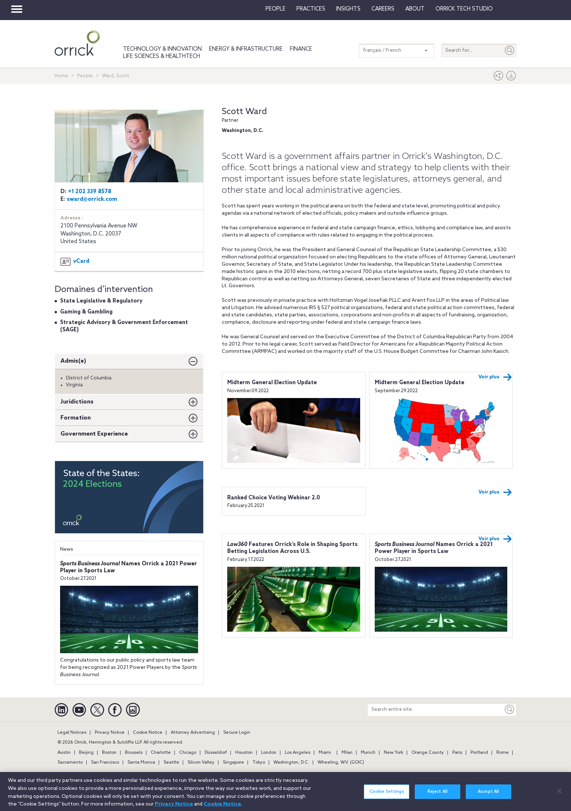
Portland (479, 752)
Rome (502, 752)
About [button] (415, 9)
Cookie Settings (387, 796)
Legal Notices (72, 732)
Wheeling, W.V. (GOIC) (341, 762)
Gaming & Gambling (86, 312)
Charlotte (161, 752)
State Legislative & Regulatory (101, 301)
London (268, 752)
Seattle (171, 762)
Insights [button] (348, 9)
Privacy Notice (110, 732)
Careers (382, 9)
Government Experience (94, 433)
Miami (325, 752)
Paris (457, 752)
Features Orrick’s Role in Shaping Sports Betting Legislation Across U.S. (292, 548)
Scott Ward (244, 111)
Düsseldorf (216, 752)
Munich (368, 752)
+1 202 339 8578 (89, 191)
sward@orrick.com (92, 199)
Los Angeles (297, 752)
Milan (347, 752)
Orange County (427, 752)
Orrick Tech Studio (464, 9)
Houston (244, 752)
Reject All (438, 796)
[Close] (559, 795)
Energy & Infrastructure (246, 49)
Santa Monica (141, 762)
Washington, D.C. (291, 762)
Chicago (187, 752)
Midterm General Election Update (272, 382)
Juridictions (77, 401)
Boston (109, 752)
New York (393, 752)
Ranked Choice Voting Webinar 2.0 (273, 498)
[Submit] (509, 50)
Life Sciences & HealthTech (161, 56)
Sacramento (70, 762)
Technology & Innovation (162, 49)
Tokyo (258, 762)
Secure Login (236, 732)
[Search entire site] (435, 709)
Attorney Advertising (193, 732)
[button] (498, 77)
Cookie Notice (147, 732)
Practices (310, 9)
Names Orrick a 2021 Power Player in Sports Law (434, 548)
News (66, 549)
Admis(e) (73, 361)
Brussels (133, 752)
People (275, 9)
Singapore (233, 762)
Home (61, 76)
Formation (75, 417)
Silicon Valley (201, 762)
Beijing (86, 752)
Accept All (488, 796)
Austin (64, 752)
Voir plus (495, 377)
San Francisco (105, 762)
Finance (301, 49)
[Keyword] (509, 709)
